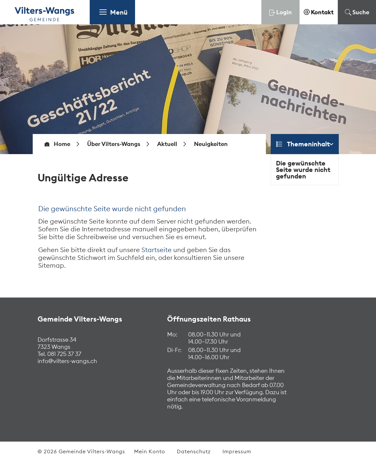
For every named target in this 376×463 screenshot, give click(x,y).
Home (62, 144)
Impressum (236, 451)
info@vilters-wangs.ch (67, 361)
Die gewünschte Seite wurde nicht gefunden (303, 169)
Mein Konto (149, 451)
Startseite (157, 250)
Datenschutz (194, 451)
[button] (113, 144)
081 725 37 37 (63, 354)
